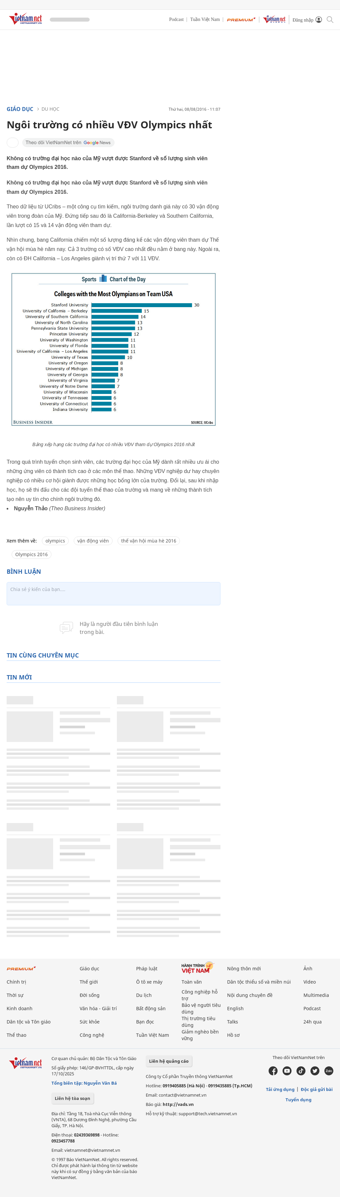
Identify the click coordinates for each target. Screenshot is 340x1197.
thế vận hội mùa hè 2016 (148, 541)
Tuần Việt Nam (205, 19)
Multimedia (316, 995)
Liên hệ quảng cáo (169, 1061)
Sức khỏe (90, 1021)
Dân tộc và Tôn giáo (28, 1021)
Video (309, 982)
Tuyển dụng (298, 1100)
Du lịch (144, 995)
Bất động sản (151, 1008)
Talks (232, 1021)
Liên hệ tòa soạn (72, 1098)
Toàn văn (192, 982)
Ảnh (307, 968)
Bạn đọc (145, 1021)
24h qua (312, 1021)
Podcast (176, 19)
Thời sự (15, 995)
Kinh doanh (20, 1008)
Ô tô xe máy (149, 982)
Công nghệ (92, 1035)
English (235, 1008)
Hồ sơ (233, 1035)
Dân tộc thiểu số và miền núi (259, 982)
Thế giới (89, 982)
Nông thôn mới (244, 968)
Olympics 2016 (31, 554)
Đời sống (90, 995)
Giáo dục (20, 109)
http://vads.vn (178, 1104)
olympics (55, 541)
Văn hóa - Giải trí (98, 1008)
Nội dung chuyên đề (250, 995)
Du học (50, 109)
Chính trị (16, 982)
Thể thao (16, 1035)
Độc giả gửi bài (317, 1089)
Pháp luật (146, 968)
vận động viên (93, 541)
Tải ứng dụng (280, 1089)
